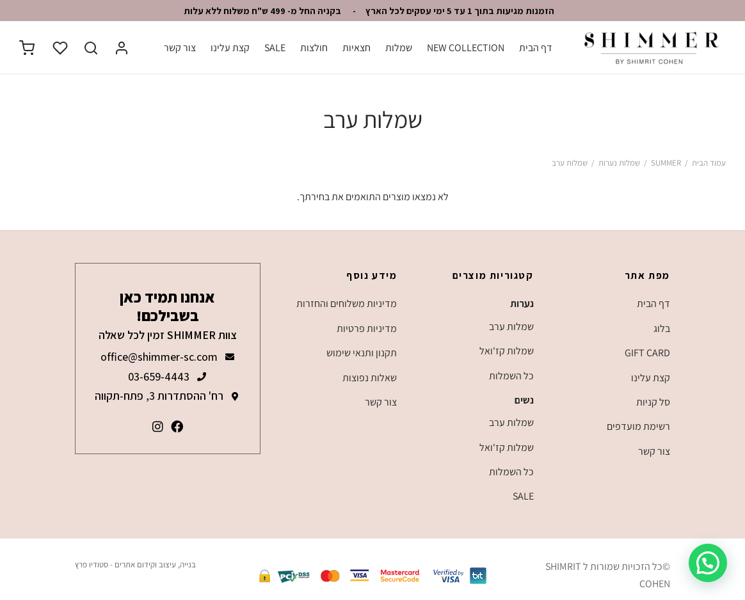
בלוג (661, 328)
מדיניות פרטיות (367, 328)
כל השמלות (511, 376)
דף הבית (535, 47)
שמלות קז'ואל (506, 351)
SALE (274, 47)
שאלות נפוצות (369, 377)
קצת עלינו (230, 47)
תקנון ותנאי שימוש (361, 352)
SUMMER (666, 162)
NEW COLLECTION (465, 47)
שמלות (398, 47)
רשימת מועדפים (638, 426)
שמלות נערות (619, 162)
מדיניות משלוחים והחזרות (346, 303)
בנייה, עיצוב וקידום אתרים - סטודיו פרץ (135, 564)
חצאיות (356, 47)
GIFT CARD (647, 352)
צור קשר (180, 47)
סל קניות (653, 402)
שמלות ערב (511, 326)
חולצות (314, 47)
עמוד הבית (709, 162)
